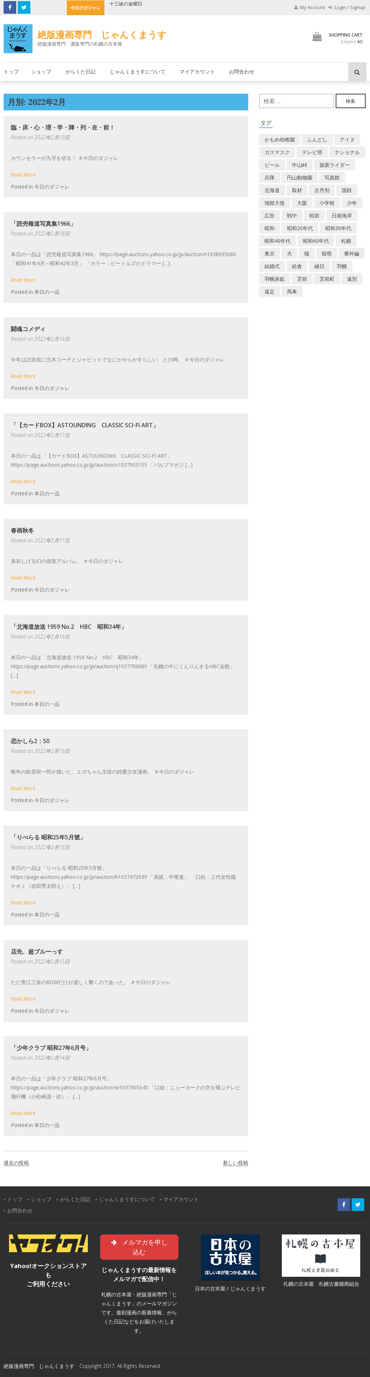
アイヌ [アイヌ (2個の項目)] (347, 139)
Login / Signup (346, 7)
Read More (23, 174)
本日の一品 (47, 291)
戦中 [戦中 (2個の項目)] (292, 215)
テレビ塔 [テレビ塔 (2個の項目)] (312, 152)
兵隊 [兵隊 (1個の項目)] (269, 177)
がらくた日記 (80, 71)
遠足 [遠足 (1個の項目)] (269, 291)
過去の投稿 (16, 1162)
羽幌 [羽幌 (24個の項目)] (342, 266)
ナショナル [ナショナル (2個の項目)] (347, 152)
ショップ (41, 71)
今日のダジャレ (52, 186)
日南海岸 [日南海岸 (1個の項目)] (342, 215)
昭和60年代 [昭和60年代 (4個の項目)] (316, 240)
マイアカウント (197, 71)
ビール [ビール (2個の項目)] (272, 164)
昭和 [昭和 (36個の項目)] (269, 228)
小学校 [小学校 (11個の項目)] (327, 202)
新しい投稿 (235, 1162)
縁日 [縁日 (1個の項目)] (319, 266)
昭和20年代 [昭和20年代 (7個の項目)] (300, 228)
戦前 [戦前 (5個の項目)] (314, 215)
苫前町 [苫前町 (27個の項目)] (327, 278)
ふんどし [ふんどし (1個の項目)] (317, 139)
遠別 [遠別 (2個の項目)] (352, 278)
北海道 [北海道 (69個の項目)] (272, 190)
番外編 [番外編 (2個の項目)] (351, 253)
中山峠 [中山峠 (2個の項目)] (299, 164)
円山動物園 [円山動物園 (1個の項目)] (299, 177)
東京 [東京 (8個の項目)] (269, 253)
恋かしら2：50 (30, 741)
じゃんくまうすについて (137, 71)
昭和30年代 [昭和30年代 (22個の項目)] (338, 228)
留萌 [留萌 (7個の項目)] (327, 253)
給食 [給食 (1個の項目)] (297, 266)
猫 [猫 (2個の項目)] (306, 253)
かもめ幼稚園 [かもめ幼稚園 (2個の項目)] (279, 139)
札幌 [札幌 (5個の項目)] (346, 240)
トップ (11, 71)
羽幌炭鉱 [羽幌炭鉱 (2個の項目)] (274, 278)
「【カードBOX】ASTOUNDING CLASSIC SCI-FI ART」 (85, 425)
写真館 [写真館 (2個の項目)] (332, 177)
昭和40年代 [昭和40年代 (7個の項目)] (277, 240)
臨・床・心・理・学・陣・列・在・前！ (63, 127)
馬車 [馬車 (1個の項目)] (292, 291)
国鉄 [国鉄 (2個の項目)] (347, 190)
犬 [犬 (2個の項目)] (289, 253)
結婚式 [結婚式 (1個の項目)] (272, 266)
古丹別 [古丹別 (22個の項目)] (322, 190)
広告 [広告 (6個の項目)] (269, 215)
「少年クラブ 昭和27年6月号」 (51, 1048)
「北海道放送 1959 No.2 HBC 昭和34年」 (69, 627)
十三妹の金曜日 (125, 3)
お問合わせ (241, 71)
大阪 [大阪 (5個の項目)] (302, 202)
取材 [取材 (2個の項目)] (297, 190)
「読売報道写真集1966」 (43, 224)
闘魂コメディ (28, 329)
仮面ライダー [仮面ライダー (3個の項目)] (334, 164)
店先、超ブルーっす (37, 952)
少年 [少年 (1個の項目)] (352, 202)
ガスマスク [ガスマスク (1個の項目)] (277, 152)
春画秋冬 (22, 530)
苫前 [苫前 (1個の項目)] (302, 278)
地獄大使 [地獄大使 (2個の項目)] (274, 202)
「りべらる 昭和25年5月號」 (48, 837)
